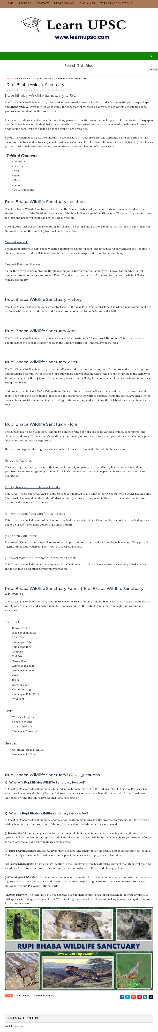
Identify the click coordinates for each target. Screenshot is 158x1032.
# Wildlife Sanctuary (44, 996)
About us (25, 3)
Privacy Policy (64, 3)
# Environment (22, 996)
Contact (43, 3)
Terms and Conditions (116, 3)
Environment (24, 78)
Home (10, 3)
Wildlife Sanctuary (43, 78)
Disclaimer (87, 3)
